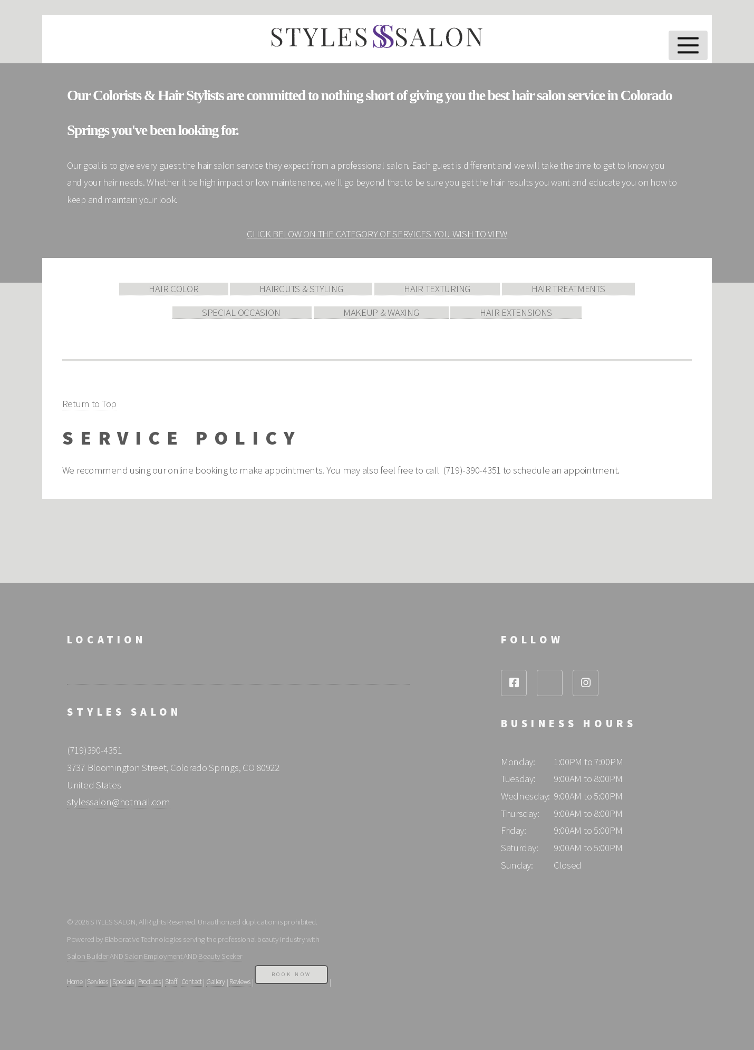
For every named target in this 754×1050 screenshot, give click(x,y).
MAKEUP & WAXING (381, 312)
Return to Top (89, 404)
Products (149, 981)
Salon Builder (87, 956)
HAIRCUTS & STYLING (301, 289)
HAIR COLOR (173, 289)
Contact (191, 981)
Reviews (239, 981)
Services (97, 981)
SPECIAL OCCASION (242, 312)
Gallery (215, 981)
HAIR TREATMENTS (568, 289)
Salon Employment (153, 956)
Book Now (292, 974)
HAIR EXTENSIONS (516, 312)
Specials (123, 981)
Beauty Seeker (220, 956)
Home (75, 981)
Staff (171, 981)
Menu (688, 45)
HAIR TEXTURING (437, 289)
